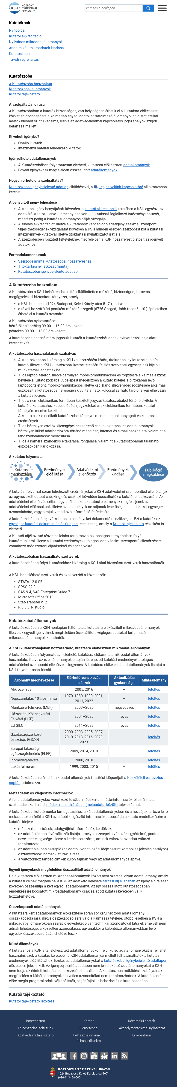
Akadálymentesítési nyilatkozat (142, 1028)
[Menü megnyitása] (162, 8)
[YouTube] (94, 1056)
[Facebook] (73, 1056)
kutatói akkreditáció (101, 209)
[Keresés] (148, 8)
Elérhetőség (88, 1028)
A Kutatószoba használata (30, 84)
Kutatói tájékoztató (24, 94)
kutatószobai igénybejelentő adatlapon (135, 960)
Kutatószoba (19, 53)
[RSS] (124, 1056)
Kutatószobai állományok (30, 89)
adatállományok (136, 165)
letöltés (154, 689)
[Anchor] (104, 1056)
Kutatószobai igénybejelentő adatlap (38, 187)
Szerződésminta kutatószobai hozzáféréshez (54, 261)
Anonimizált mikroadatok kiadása (36, 48)
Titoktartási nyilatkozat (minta (42, 266)
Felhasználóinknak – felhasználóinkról (88, 1038)
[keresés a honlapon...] (113, 8)
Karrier (89, 1021)
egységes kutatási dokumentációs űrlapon (43, 524)
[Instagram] (84, 1056)
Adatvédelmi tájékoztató (35, 1035)
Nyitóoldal (17, 30)
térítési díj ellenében (119, 881)
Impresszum (35, 1021)
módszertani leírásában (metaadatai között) (82, 804)
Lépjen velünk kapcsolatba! (118, 187)
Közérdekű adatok (141, 1021)
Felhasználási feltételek (35, 1028)
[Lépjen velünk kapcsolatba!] (59, 1056)
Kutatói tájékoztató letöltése (31, 1001)
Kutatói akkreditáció (25, 36)
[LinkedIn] (114, 1056)
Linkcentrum (141, 1035)
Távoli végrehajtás (24, 59)
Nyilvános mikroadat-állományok (36, 42)
